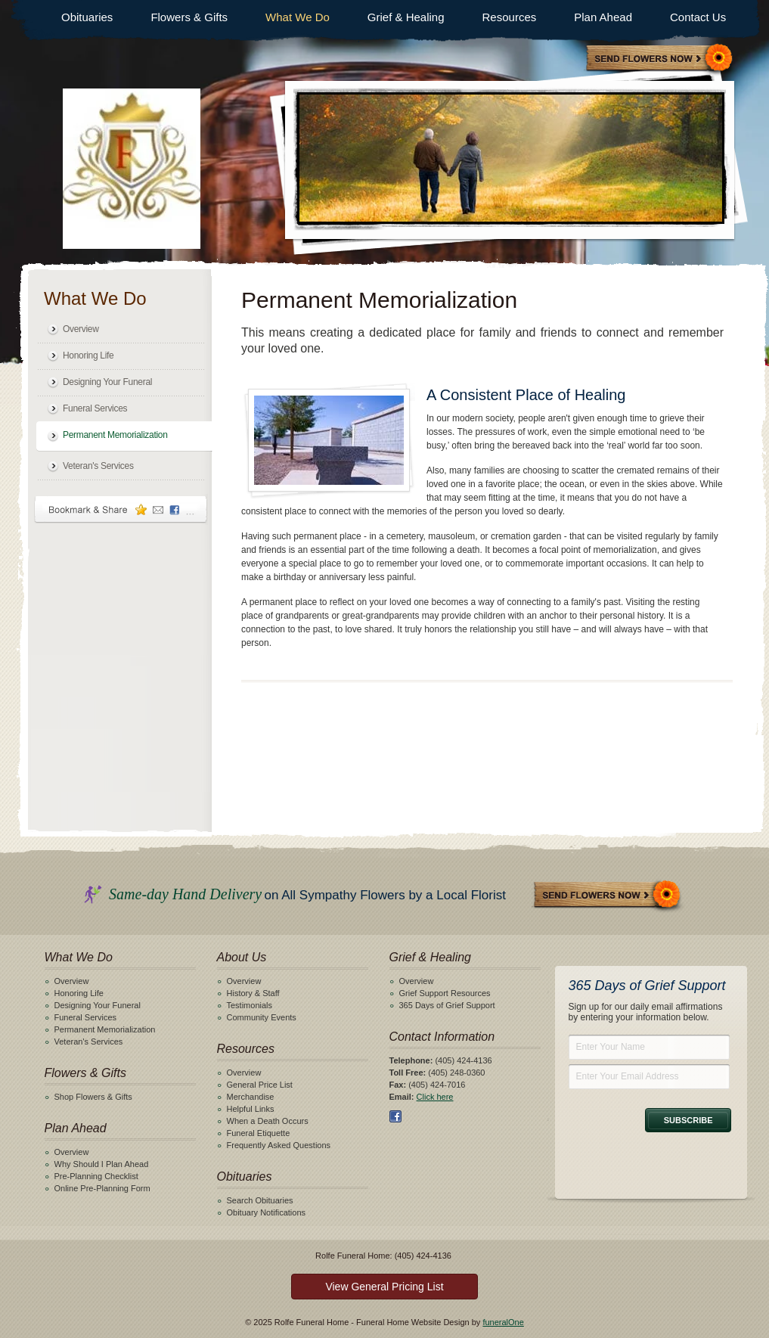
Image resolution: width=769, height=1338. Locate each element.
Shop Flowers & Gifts (93, 1096)
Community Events (261, 1017)
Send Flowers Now (608, 896)
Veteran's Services (98, 466)
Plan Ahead (603, 17)
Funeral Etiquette (258, 1133)
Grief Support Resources (445, 993)
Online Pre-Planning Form (102, 1188)
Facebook (395, 1116)
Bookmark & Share (121, 509)
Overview (81, 329)
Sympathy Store (660, 59)
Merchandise (250, 1096)
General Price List (260, 1084)
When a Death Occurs (268, 1120)
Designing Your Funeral (107, 382)
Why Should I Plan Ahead (101, 1164)
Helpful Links (250, 1108)
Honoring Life (88, 355)
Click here (435, 1096)
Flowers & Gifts (189, 17)
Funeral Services (95, 408)
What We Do (297, 17)
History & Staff (253, 993)
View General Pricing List (384, 1287)
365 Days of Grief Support (447, 1005)
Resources (509, 17)
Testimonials (250, 1005)
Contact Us (698, 17)
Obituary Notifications (266, 1212)
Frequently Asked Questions (279, 1145)
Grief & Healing (406, 17)
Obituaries (87, 17)
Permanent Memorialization (115, 435)
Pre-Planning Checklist (96, 1176)
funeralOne (502, 1322)
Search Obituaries (260, 1200)
